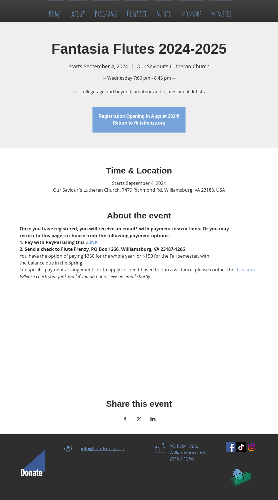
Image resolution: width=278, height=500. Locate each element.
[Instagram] (251, 447)
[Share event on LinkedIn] (153, 419)
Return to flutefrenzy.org (139, 123)
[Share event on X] (139, 419)
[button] (163, 11)
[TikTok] (241, 447)
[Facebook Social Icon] (230, 447)
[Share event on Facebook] (125, 419)
